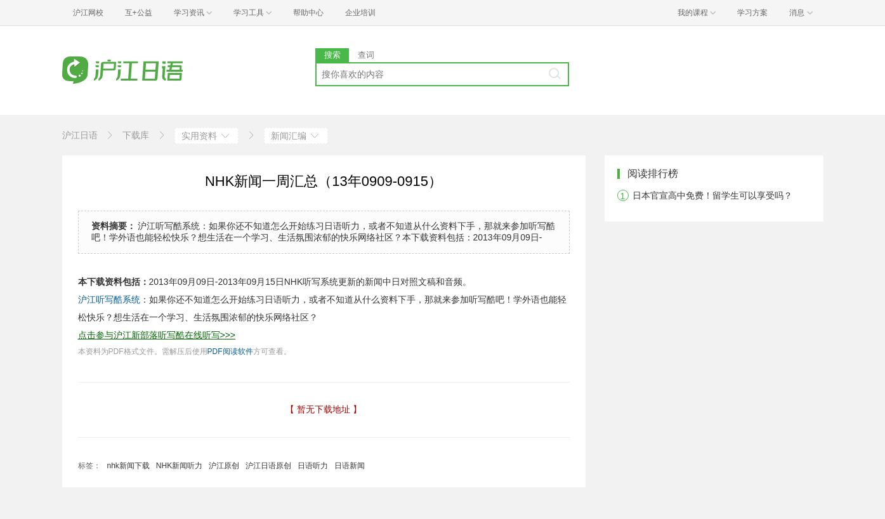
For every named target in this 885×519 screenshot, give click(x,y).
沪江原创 (224, 465)
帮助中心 (308, 12)
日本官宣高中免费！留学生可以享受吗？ (712, 195)
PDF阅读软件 (230, 351)
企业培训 (360, 12)
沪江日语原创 (268, 465)
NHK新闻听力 (179, 465)
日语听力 (313, 465)
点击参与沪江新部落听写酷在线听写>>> (157, 335)
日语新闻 (349, 465)
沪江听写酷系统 (109, 299)
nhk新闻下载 (128, 465)
